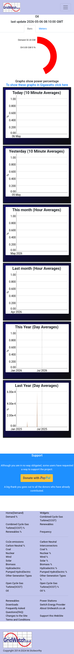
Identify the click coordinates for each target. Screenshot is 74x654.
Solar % (44, 560)
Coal (8, 549)
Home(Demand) (14, 512)
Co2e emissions (15, 541)
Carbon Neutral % (15, 545)
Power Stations (48, 600)
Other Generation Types (19, 575)
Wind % (44, 556)
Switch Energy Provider (52, 604)
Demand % (11, 516)
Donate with (36, 478)
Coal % (43, 549)
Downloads (12, 604)
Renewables (46, 524)
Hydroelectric (13, 568)
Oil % (42, 590)
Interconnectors (48, 545)
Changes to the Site (16, 615)
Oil (7, 590)
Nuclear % (45, 553)
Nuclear (10, 553)
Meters (43, 28)
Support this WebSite (51, 615)
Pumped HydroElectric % (53, 571)
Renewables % (14, 531)
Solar (9, 560)
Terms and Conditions (18, 619)
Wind (8, 556)
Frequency (46, 531)
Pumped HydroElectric (18, 571)
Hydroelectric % (48, 568)
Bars (29, 28)
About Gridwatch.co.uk (52, 608)
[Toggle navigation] (65, 7)
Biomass (11, 564)
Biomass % (46, 564)
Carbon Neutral (48, 541)
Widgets (44, 512)
